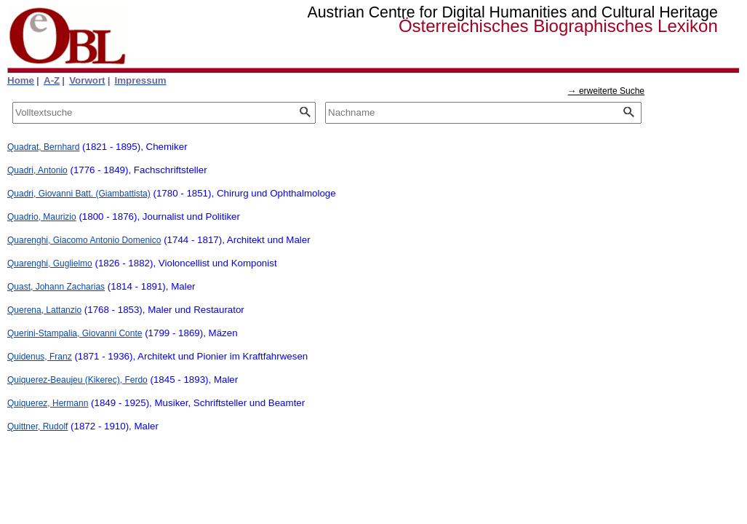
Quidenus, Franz (39, 357)
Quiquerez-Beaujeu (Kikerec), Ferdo (77, 380)
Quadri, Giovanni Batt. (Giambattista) (79, 193)
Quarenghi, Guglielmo (49, 263)
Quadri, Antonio (37, 170)
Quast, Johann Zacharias (56, 287)
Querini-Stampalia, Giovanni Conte (74, 333)
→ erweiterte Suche (606, 91)
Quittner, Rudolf (37, 426)
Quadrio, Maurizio (41, 217)
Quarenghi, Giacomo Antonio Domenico (84, 240)
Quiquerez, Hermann (47, 403)
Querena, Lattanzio (44, 310)
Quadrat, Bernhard (43, 147)
